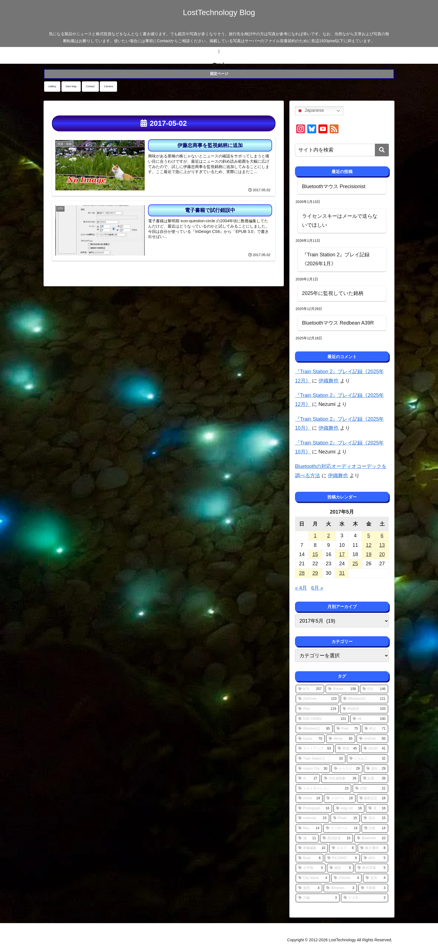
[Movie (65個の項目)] (340, 738)
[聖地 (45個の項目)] (347, 748)
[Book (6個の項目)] (309, 858)
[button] (382, 150)
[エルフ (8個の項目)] (342, 848)
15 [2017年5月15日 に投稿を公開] (315, 554)
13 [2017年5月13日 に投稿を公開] (382, 545)
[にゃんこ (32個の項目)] (367, 758)
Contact (90, 86)
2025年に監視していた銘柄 (332, 293)
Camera (108, 86)
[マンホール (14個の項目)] (341, 828)
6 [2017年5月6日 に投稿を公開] (382, 535)
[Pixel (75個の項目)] (347, 728)
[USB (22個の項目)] (370, 788)
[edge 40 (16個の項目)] (349, 808)
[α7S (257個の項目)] (310, 689)
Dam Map (71, 86)
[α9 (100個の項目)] (369, 719)
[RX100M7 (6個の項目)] (342, 858)
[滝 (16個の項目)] (377, 808)
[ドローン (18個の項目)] (339, 798)
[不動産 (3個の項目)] (373, 888)
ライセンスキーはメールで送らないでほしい (339, 220)
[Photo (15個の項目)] (345, 818)
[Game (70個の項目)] (310, 738)
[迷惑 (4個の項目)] (309, 888)
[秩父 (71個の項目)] (375, 728)
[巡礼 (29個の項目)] (376, 768)
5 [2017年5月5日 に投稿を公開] (368, 535)
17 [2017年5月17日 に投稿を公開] (342, 554)
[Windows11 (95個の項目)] (314, 728)
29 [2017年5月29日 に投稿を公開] (315, 573)
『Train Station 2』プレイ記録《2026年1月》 (336, 259)
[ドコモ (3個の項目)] (364, 897)
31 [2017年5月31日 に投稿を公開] (342, 573)
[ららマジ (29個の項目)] (347, 768)
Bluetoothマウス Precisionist (333, 186)
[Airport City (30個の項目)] (313, 768)
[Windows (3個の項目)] (340, 888)
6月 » (317, 588)
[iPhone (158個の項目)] (342, 689)
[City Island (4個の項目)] (313, 878)
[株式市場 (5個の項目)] (371, 868)
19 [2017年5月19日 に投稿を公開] (369, 554)
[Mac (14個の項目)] (309, 828)
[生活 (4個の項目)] (375, 878)
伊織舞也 (328, 381)
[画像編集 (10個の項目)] (312, 848)
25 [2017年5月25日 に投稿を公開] (355, 563)
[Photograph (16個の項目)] (314, 808)
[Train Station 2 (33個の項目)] (321, 758)
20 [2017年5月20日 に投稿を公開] (382, 554)
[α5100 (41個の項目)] (374, 748)
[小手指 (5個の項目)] (311, 868)
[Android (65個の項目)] (372, 738)
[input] (342, 150)
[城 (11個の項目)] (307, 838)
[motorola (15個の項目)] (312, 818)
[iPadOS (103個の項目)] (364, 709)
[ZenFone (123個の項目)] (317, 698)
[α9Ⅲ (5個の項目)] (374, 858)
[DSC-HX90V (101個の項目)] (322, 719)
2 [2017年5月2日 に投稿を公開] (328, 535)
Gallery (52, 86)
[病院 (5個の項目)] (340, 868)
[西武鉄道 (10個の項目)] (336, 838)
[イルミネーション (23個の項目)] (323, 788)
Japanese (310, 110)
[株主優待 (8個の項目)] (373, 848)
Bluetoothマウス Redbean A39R (338, 323)
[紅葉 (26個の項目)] (374, 778)
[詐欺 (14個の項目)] (374, 828)
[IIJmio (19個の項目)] (309, 798)
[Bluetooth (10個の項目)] (371, 838)
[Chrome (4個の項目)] (346, 878)
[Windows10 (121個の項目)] (364, 698)
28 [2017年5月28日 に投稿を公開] (301, 573)
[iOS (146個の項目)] (374, 689)
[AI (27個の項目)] (308, 778)
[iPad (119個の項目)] (317, 709)
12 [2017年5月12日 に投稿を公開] (369, 545)
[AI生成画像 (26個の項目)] (340, 778)
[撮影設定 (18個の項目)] (372, 798)
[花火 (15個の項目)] (374, 818)
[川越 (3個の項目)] (318, 897)
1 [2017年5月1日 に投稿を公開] (315, 535)
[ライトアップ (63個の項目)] (315, 748)
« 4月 (301, 588)
